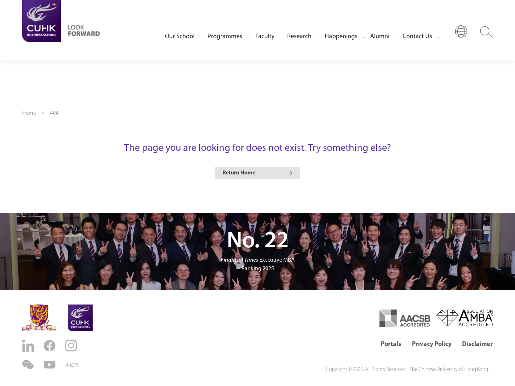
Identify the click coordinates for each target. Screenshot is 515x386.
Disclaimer (477, 344)
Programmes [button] (224, 36)
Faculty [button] (264, 36)
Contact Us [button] (417, 36)
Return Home (238, 173)
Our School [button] (180, 36)
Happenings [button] (341, 36)
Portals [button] (391, 344)
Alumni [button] (379, 36)
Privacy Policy (431, 344)
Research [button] (299, 36)
